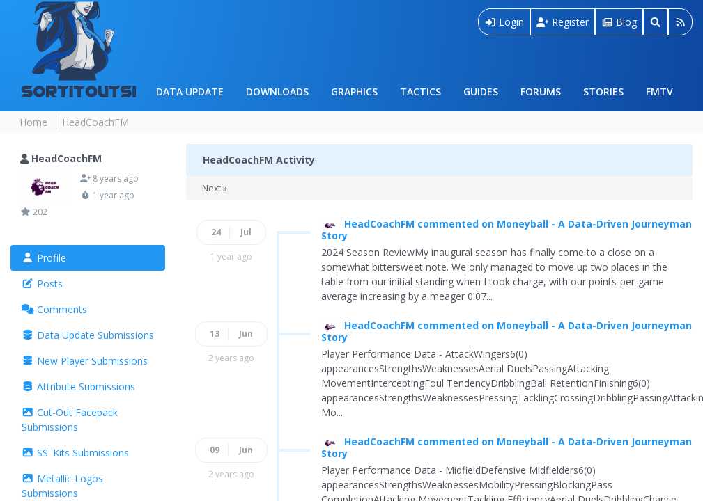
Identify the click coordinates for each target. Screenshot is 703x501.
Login (504, 22)
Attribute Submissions (78, 386)
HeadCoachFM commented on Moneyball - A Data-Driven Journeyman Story (506, 229)
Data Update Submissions (88, 335)
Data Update (190, 91)
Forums (540, 91)
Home (33, 122)
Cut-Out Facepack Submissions (70, 420)
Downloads (277, 91)
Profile (44, 257)
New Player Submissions (85, 360)
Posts (42, 283)
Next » (214, 188)
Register (562, 22)
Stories (603, 91)
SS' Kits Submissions (75, 452)
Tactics (420, 91)
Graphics (354, 91)
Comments (54, 309)
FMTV (659, 91)
